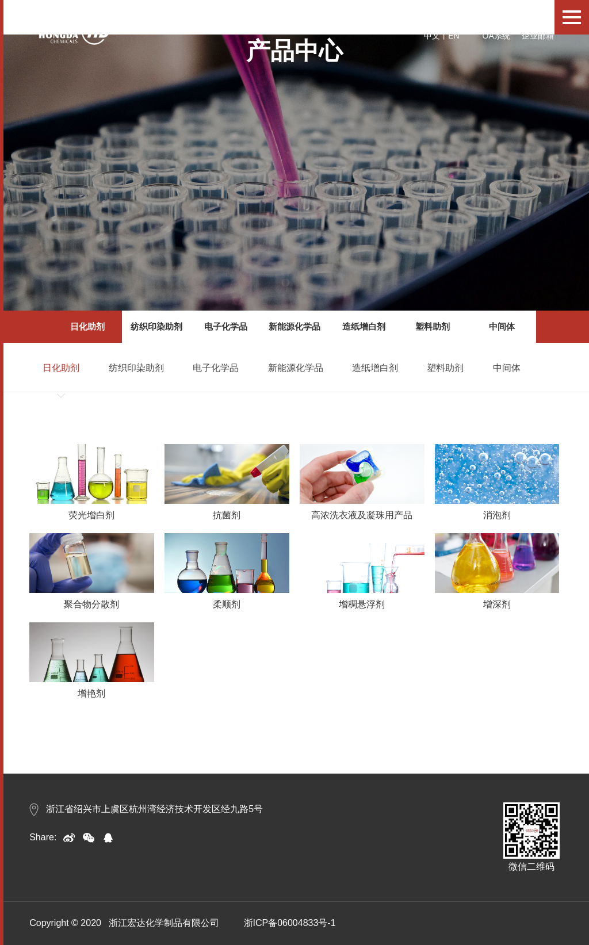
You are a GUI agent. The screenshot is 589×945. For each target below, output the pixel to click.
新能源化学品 (294, 326)
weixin (88, 837)
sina (69, 837)
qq (108, 837)
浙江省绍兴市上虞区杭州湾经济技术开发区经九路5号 (146, 809)
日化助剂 (87, 326)
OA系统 (496, 35)
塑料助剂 (432, 326)
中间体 (502, 326)
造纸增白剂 (363, 326)
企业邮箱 (538, 35)
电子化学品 (225, 326)
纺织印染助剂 (156, 326)
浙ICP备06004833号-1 (290, 923)
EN (453, 35)
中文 (432, 35)
